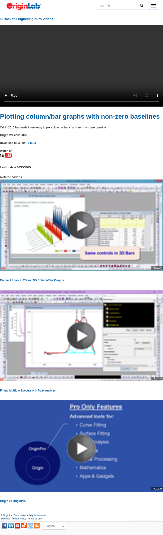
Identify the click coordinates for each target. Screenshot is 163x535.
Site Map (5, 518)
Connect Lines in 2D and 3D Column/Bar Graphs (32, 280)
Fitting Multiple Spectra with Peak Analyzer (28, 390)
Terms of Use (35, 518)
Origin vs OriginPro (13, 501)
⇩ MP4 (31, 143)
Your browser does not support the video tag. (81, 66)
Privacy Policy (19, 518)
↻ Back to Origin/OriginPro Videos (26, 19)
